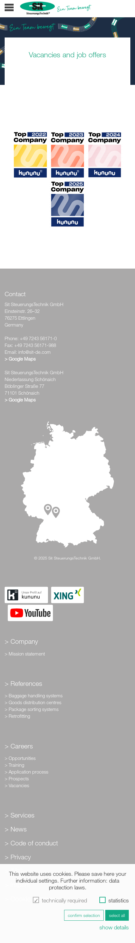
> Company (21, 641)
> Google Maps (20, 359)
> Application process (26, 771)
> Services (19, 815)
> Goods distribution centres (33, 702)
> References (23, 683)
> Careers (19, 746)
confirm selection (84, 915)
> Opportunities (20, 758)
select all (117, 915)
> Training (14, 765)
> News (16, 829)
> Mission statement (25, 653)
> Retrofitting (17, 716)
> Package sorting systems (32, 709)
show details (114, 927)
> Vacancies (17, 785)
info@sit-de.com (34, 352)
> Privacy (18, 857)
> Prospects (17, 778)
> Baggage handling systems (34, 695)
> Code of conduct (31, 843)
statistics (118, 900)
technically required (64, 900)
